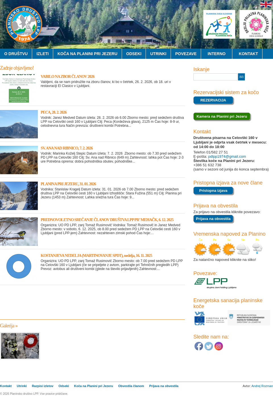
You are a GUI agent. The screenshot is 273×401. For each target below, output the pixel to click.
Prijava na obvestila (164, 386)
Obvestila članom (131, 386)
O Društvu (16, 53)
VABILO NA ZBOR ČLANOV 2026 (67, 76)
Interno (216, 53)
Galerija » (8, 326)
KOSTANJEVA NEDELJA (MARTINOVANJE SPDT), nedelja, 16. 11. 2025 (96, 256)
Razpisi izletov (42, 386)
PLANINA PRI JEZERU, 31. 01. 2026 (68, 184)
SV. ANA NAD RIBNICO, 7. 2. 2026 (67, 148)
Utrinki (158, 53)
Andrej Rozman (262, 386)
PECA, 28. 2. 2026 (54, 112)
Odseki (134, 53)
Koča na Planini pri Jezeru (87, 53)
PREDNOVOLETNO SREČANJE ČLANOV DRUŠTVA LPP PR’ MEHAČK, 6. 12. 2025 (107, 220)
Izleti (42, 53)
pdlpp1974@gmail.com (226, 156)
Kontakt (247, 53)
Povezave (186, 53)
